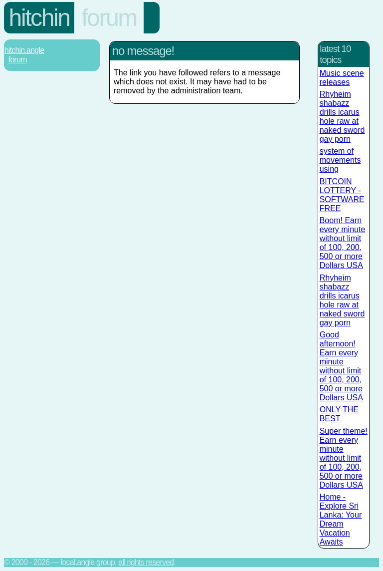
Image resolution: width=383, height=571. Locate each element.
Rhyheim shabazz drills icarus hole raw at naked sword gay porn (342, 116)
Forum (109, 17)
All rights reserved (146, 562)
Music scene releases (342, 77)
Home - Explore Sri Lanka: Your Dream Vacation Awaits (341, 519)
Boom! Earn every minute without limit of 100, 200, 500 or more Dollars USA (343, 243)
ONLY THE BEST (339, 414)
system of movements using (340, 160)
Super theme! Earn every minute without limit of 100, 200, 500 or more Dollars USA (344, 458)
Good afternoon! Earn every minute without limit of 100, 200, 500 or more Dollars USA (341, 366)
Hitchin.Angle (24, 50)
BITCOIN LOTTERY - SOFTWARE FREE (342, 195)
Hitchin (39, 17)
